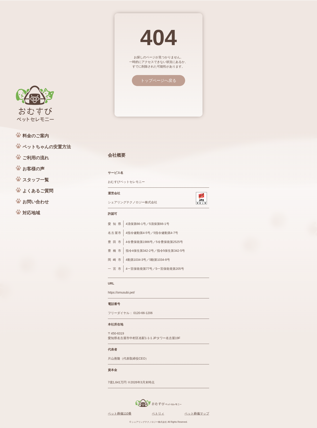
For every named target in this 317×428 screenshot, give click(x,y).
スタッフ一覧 (35, 179)
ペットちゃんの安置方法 (46, 146)
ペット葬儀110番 (119, 413)
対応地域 (31, 212)
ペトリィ (158, 413)
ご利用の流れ (35, 157)
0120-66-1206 (143, 313)
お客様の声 (33, 168)
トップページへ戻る (158, 80)
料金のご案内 (35, 135)
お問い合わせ (35, 201)
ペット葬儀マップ (196, 413)
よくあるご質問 (37, 190)
